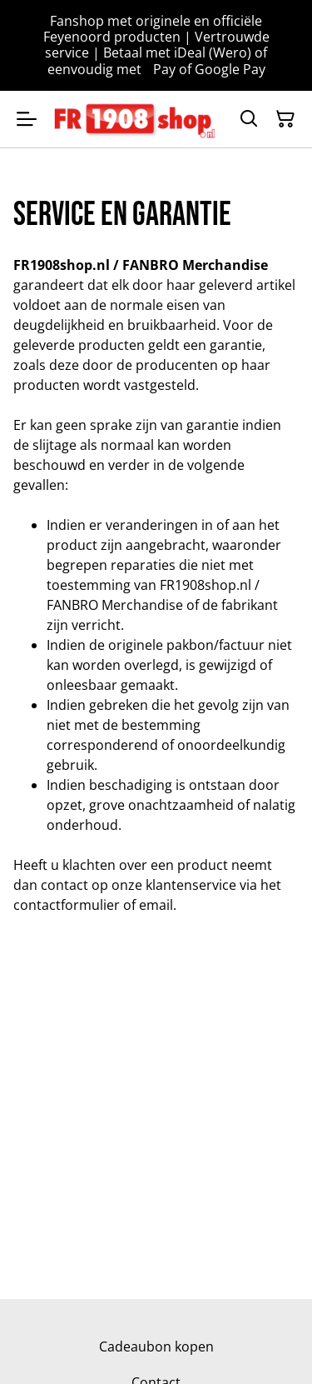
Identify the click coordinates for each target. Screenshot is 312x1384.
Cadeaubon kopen (156, 1346)
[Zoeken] (248, 119)
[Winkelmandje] (285, 119)
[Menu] (26, 119)
